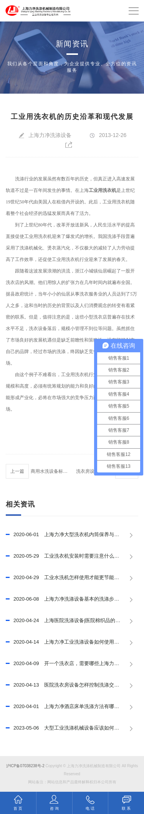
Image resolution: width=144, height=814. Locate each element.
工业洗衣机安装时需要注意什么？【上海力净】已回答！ (72, 556)
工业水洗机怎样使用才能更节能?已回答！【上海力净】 (72, 577)
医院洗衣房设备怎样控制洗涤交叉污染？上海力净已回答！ (72, 685)
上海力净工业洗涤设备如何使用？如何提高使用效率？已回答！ (72, 642)
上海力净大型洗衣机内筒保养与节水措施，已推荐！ (72, 534)
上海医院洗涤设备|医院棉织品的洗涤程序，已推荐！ (72, 620)
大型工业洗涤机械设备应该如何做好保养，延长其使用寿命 (72, 728)
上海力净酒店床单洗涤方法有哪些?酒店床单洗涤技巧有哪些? (72, 706)
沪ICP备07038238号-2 (25, 766)
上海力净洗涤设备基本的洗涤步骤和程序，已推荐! (72, 599)
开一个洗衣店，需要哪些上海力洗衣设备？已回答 (72, 663)
